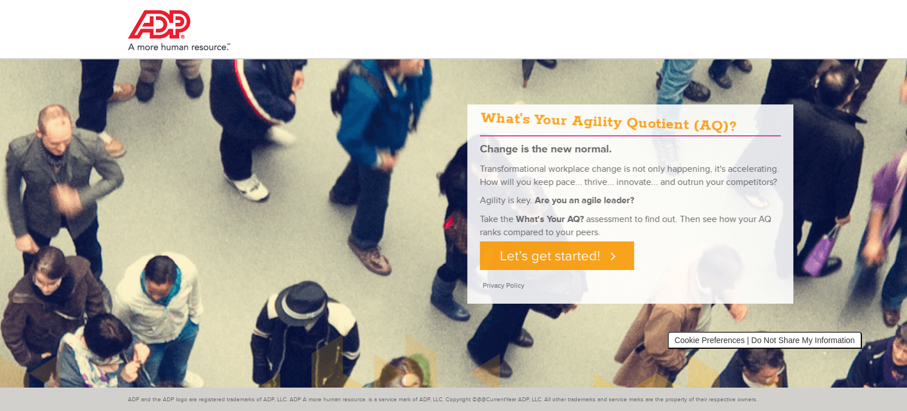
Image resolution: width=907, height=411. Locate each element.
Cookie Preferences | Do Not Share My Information (765, 340)
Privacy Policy (515, 285)
